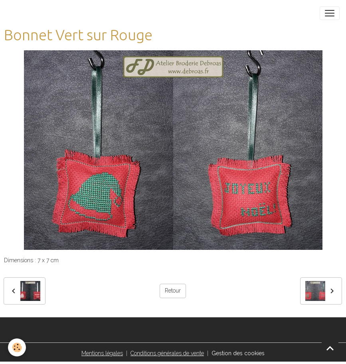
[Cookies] (17, 347)
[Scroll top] (330, 348)
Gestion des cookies (238, 353)
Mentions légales (102, 353)
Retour (173, 290)
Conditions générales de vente (167, 353)
